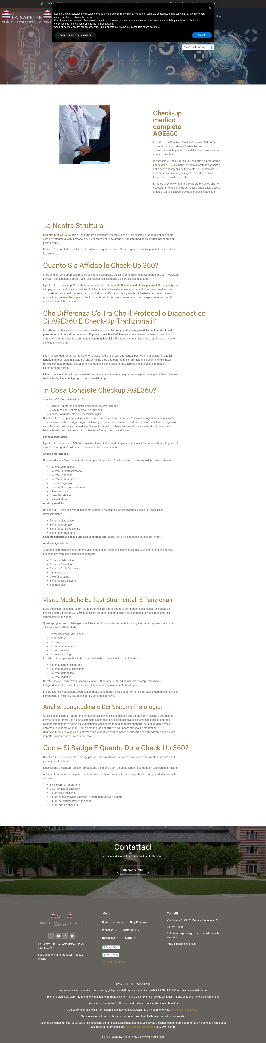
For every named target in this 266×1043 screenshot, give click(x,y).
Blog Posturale (139, 922)
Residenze (110, 938)
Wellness (109, 930)
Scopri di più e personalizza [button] (75, 35)
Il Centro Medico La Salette (59, 235)
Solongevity (76, 297)
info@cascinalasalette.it (141, 1026)
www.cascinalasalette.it (185, 1009)
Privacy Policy (112, 947)
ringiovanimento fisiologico (59, 732)
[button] (210, 8)
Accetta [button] (202, 35)
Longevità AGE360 (164, 165)
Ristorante (131, 930)
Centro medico (112, 922)
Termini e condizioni (114, 962)
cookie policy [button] (85, 17)
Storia (218, 16)
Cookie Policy (112, 955)
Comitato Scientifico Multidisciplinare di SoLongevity (141, 285)
